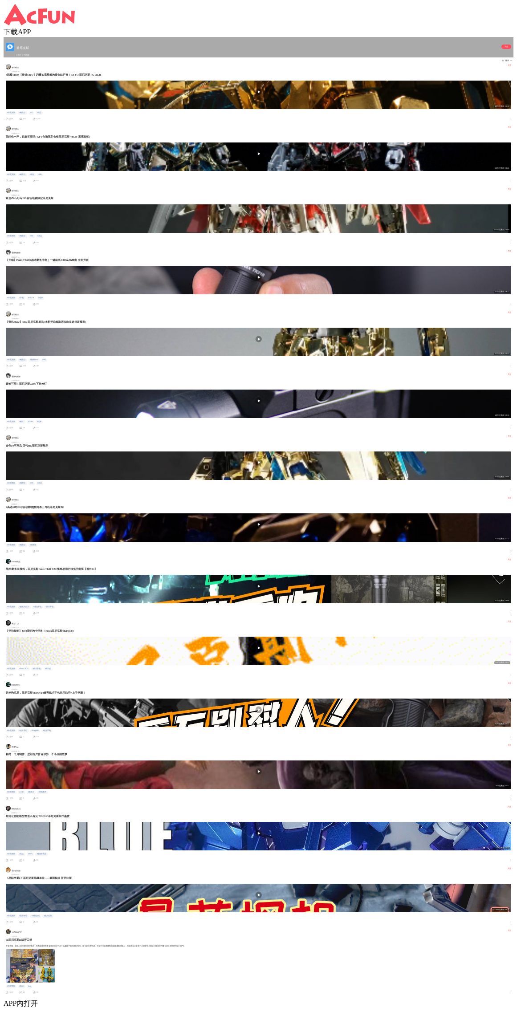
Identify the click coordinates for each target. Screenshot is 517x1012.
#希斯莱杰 (42, 792)
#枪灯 (21, 422)
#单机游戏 (36, 916)
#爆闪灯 (48, 669)
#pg (29, 986)
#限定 (32, 174)
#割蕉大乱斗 (24, 607)
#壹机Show (34, 360)
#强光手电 (37, 607)
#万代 (30, 854)
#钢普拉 (22, 113)
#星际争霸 (23, 916)
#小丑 (21, 792)
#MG (44, 360)
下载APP (17, 32)
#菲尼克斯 (11, 113)
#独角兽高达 (41, 854)
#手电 (21, 298)
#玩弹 (40, 298)
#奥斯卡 (31, 792)
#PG (31, 113)
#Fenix (30, 422)
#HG (39, 174)
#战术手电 (49, 607)
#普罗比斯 (48, 916)
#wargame (35, 731)
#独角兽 (33, 545)
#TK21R (31, 298)
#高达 (39, 113)
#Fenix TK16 (23, 669)
